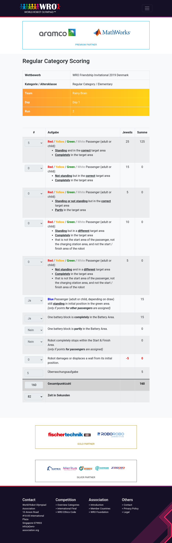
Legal (126, 512)
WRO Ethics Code (66, 512)
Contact (128, 504)
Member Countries (100, 508)
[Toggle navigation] (147, 8)
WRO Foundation (99, 512)
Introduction (97, 504)
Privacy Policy (131, 508)
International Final (67, 508)
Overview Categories (68, 504)
